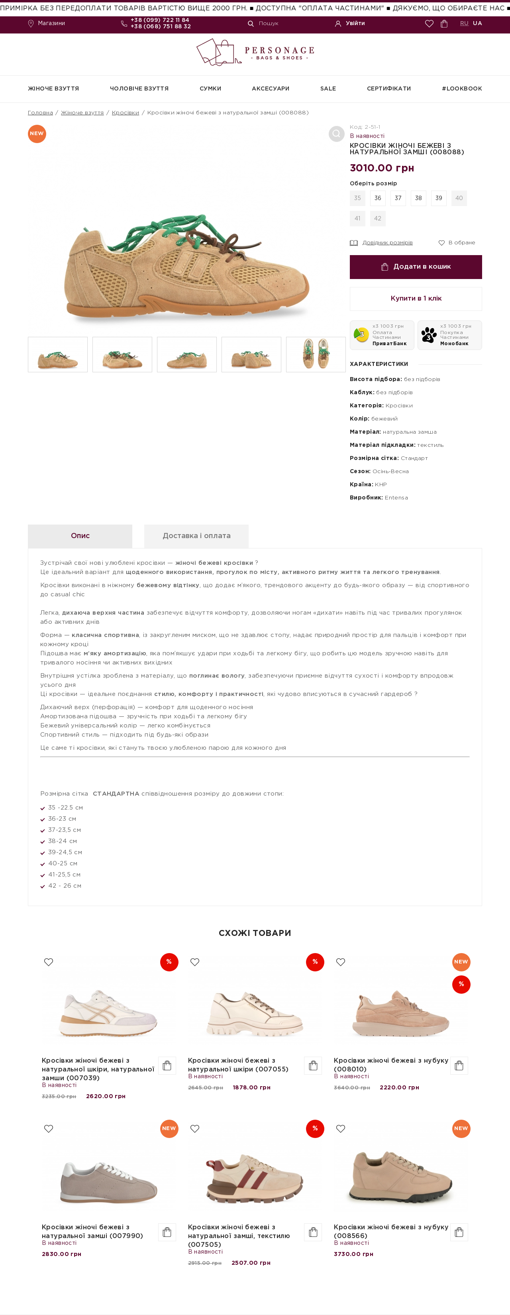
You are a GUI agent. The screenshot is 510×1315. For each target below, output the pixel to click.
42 (378, 218)
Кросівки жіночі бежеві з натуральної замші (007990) (92, 1232)
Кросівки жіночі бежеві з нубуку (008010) (391, 1065)
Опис (80, 536)
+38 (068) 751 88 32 (161, 26)
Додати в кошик (416, 267)
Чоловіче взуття (139, 88)
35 (357, 198)
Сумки (210, 88)
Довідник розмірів (381, 243)
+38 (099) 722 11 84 (160, 20)
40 (459, 198)
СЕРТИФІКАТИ (389, 88)
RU (464, 23)
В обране (457, 242)
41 (358, 218)
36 (378, 198)
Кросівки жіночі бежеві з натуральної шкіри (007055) (238, 1065)
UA (477, 23)
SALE (328, 88)
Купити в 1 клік (416, 299)
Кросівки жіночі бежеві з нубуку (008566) (391, 1232)
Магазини (46, 24)
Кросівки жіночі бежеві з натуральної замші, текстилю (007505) (239, 1236)
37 (398, 198)
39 (439, 198)
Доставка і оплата (197, 536)
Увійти (350, 24)
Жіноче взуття (53, 88)
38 (418, 198)
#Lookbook (462, 88)
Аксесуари (270, 88)
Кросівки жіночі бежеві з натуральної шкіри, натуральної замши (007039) (98, 1069)
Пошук (263, 24)
